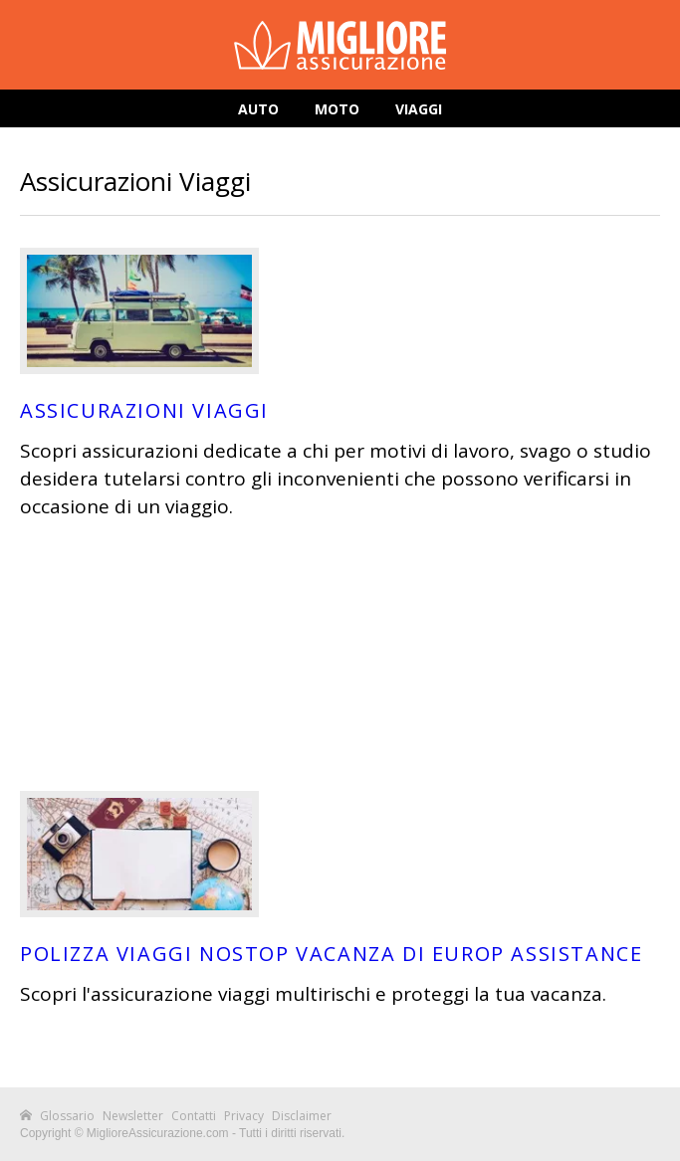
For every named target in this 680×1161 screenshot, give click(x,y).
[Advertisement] (340, 655)
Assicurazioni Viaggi (144, 410)
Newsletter (133, 1115)
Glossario (67, 1115)
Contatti (193, 1115)
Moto (337, 108)
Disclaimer (302, 1115)
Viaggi (418, 108)
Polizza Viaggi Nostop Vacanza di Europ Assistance (331, 953)
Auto (258, 108)
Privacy (244, 1115)
